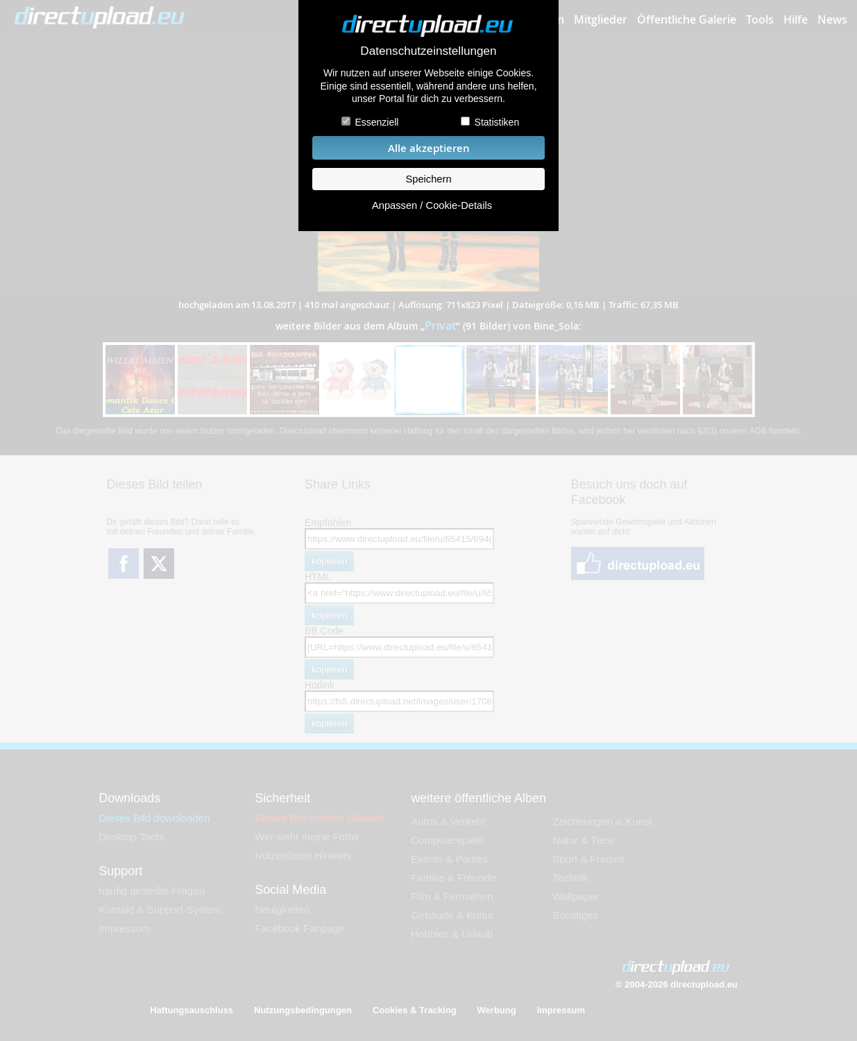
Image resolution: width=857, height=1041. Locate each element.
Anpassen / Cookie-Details (432, 205)
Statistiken (497, 122)
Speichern (428, 179)
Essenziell (376, 122)
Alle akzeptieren (429, 148)
